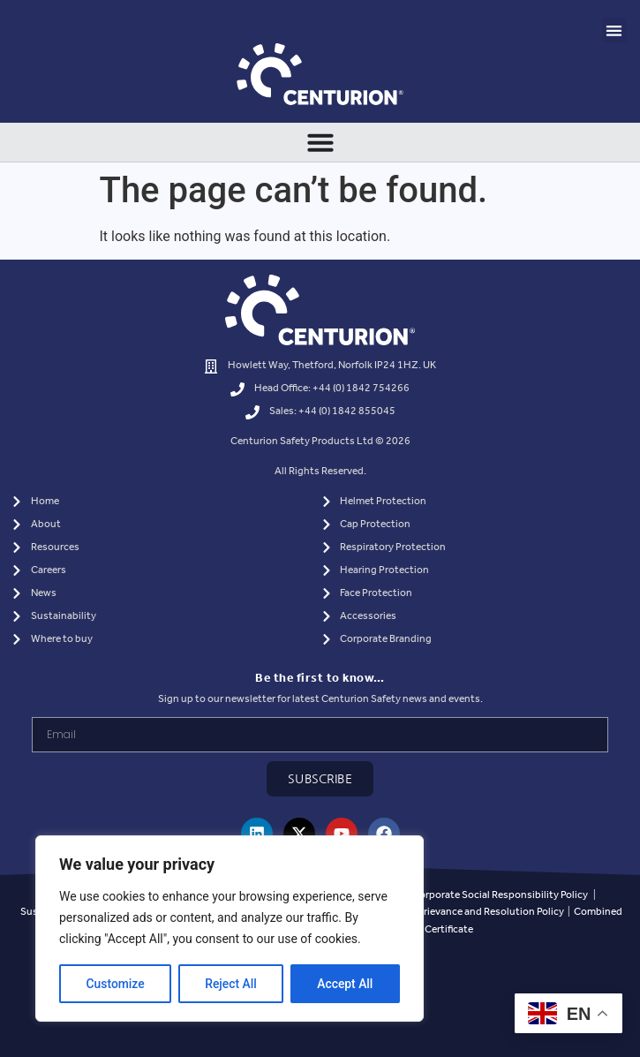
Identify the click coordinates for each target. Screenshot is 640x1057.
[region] (229, 929)
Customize (115, 984)
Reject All (231, 984)
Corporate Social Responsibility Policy (500, 895)
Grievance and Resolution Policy (490, 912)
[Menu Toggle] (320, 142)
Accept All (345, 984)
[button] (615, 30)
